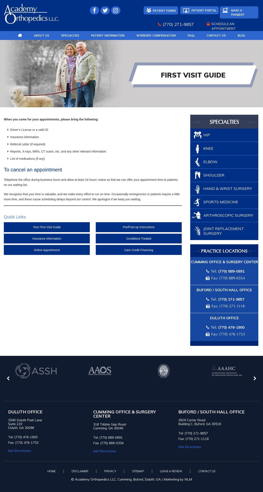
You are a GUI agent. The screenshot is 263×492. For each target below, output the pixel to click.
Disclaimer (80, 471)
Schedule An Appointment (224, 26)
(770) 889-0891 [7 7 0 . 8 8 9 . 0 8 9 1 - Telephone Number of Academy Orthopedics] (231, 271)
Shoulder (213, 175)
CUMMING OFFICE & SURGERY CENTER (124, 414)
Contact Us (216, 35)
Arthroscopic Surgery (228, 215)
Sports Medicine (220, 201)
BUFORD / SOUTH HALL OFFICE (211, 412)
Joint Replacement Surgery (223, 231)
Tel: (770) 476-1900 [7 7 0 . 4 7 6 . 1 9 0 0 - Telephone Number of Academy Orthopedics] (23, 437)
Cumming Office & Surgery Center (224, 262)
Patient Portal (204, 10)
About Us (41, 35)
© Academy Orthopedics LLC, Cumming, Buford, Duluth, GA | (117, 479)
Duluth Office (224, 318)
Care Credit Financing (138, 250)
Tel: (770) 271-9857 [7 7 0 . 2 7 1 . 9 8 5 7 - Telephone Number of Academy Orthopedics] (193, 433)
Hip (206, 135)
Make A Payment (238, 12)
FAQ (191, 35)
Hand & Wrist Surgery (227, 188)
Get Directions (19, 451)
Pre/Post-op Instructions (138, 227)
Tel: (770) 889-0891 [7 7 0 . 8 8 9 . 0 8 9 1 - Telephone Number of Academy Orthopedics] (108, 437)
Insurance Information (46, 238)
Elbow (210, 161)
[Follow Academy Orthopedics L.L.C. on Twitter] (105, 10)
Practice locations (224, 251)
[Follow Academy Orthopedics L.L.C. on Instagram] (115, 10)
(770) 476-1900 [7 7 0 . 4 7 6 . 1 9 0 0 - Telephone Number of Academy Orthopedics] (231, 327)
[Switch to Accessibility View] (6, 482)
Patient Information (107, 35)
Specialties (70, 35)
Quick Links (15, 217)
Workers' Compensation (156, 35)
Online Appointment (47, 250)
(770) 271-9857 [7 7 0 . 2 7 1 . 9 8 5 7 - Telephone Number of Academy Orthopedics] (178, 24)
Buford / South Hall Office (224, 290)
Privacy (110, 471)
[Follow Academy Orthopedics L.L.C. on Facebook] (94, 10)
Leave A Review (171, 471)
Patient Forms (164, 10)
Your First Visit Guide (47, 227)
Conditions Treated (138, 238)
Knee (208, 148)
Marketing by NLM (178, 479)
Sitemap (138, 471)
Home (51, 471)
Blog (241, 35)
